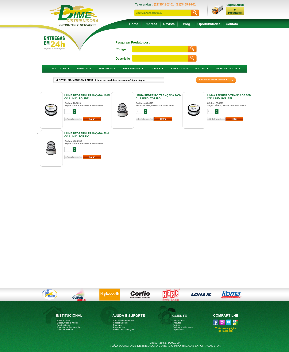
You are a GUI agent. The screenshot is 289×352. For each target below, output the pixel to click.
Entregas (117, 325)
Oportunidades (208, 24)
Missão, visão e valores (67, 323)
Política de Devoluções (123, 329)
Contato (232, 24)
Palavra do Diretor (65, 329)
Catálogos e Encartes (183, 327)
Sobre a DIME (63, 320)
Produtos (177, 323)
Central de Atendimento (124, 320)
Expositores (178, 329)
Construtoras (179, 320)
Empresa (150, 24)
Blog (186, 24)
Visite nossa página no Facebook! (226, 329)
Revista (169, 24)
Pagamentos (119, 327)
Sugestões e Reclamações (69, 327)
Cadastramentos (121, 323)
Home (133, 24)
